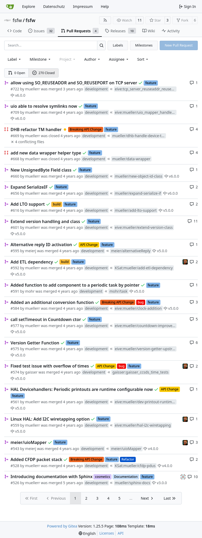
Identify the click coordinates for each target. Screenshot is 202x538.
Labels (118, 45)
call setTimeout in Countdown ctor (46, 319)
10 (193, 476)
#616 (15, 210)
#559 (15, 425)
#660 (15, 176)
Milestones (144, 45)
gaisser (31, 372)
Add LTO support (28, 204)
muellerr (32, 88)
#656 (15, 193)
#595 (15, 250)
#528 (15, 465)
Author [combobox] (92, 59)
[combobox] (14, 59)
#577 (15, 325)
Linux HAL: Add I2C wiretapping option (50, 419)
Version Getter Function (35, 342)
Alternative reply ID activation (41, 244)
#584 (15, 308)
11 (140, 20)
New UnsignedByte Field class (41, 170)
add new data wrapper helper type (46, 153)
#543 (15, 448)
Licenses (106, 533)
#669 (15, 135)
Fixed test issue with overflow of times (50, 366)
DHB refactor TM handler (36, 129)
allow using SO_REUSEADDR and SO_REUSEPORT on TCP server (74, 82)
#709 (15, 112)
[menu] (143, 59)
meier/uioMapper (29, 442)
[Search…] (101, 45)
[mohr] (185, 261)
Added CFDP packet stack (36, 459)
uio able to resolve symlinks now (44, 106)
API (120, 533)
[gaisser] (183, 476)
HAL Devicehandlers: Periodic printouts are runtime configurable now (82, 389)
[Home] (10, 6)
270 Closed (43, 73)
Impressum (83, 6)
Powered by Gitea (62, 526)
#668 (15, 158)
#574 (15, 372)
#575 (15, 348)
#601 (15, 227)
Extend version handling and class (45, 221)
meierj (30, 250)
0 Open (16, 73)
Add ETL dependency (32, 262)
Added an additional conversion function (52, 302)
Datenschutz (54, 6)
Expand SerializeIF (29, 187)
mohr (30, 291)
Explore (28, 6)
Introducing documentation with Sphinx (52, 476)
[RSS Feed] (105, 20)
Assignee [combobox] (119, 59)
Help (105, 6)
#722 (15, 88)
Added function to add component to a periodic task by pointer (75, 285)
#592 (15, 267)
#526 (15, 482)
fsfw (17, 20)
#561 (15, 401)
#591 (15, 291)
